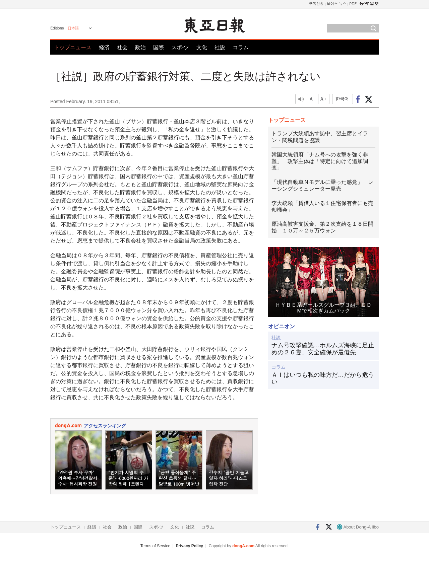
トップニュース (72, 47)
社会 (122, 47)
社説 (219, 47)
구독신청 (316, 3)
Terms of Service (155, 546)
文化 (201, 47)
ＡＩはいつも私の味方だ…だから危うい (322, 378)
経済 (104, 47)
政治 (140, 47)
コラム (241, 47)
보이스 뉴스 (337, 3)
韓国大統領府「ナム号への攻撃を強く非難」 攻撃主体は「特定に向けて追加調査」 (319, 161)
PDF (353, 3)
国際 (158, 47)
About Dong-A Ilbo (358, 527)
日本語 (73, 28)
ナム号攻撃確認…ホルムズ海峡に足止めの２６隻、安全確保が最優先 (322, 349)
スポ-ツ (180, 47)
